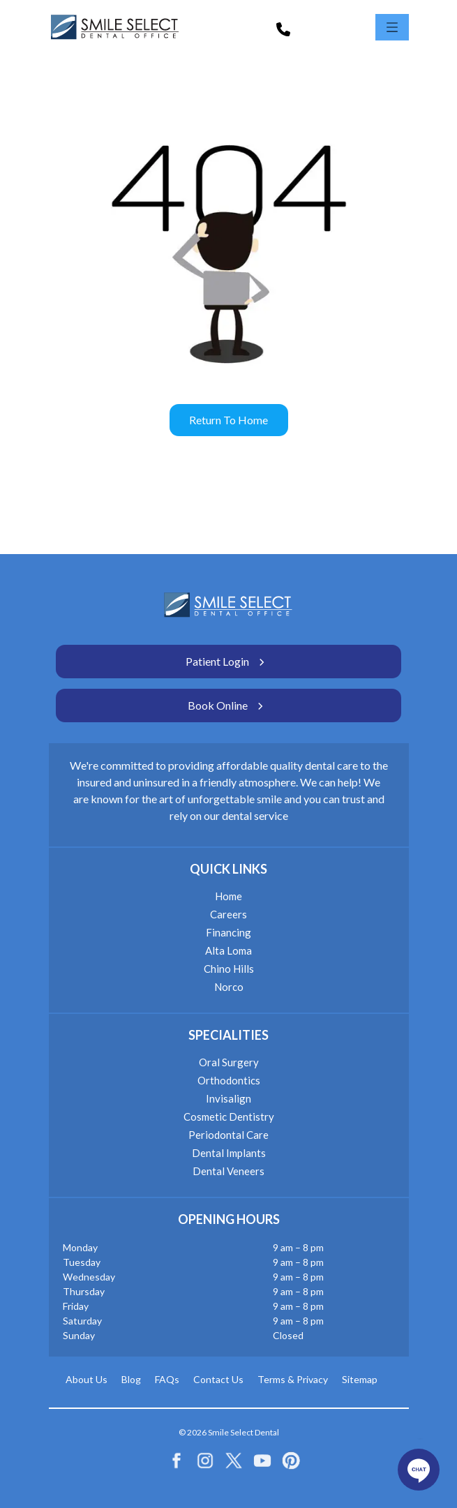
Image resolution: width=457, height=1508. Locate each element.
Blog (131, 1379)
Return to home (228, 419)
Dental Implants (229, 1153)
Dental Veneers (228, 1171)
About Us (86, 1379)
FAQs (167, 1379)
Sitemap (359, 1379)
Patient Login (228, 661)
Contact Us (218, 1379)
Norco (229, 986)
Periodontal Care (228, 1134)
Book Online (228, 705)
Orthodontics (228, 1080)
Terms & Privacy (292, 1379)
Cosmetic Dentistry (228, 1116)
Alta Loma (228, 950)
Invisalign (228, 1098)
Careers (228, 914)
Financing (228, 932)
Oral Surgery (229, 1062)
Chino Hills (229, 968)
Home (228, 896)
